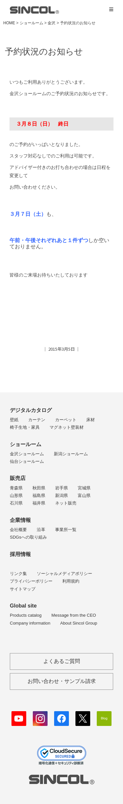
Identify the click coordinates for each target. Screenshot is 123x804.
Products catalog (26, 615)
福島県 (38, 495)
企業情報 (20, 520)
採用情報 (20, 554)
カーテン (36, 419)
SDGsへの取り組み (28, 537)
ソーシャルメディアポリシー (64, 573)
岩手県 (61, 487)
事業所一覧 (65, 529)
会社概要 (18, 529)
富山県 (84, 495)
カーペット (65, 419)
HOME (9, 23)
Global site (23, 605)
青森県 (16, 487)
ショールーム (25, 444)
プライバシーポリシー (31, 581)
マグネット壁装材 (67, 427)
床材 (90, 419)
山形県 (16, 495)
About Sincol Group (78, 623)
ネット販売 (65, 503)
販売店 (18, 478)
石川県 (16, 503)
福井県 (38, 503)
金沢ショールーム (27, 453)
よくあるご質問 (61, 661)
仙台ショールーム (27, 461)
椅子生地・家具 (25, 427)
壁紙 (14, 419)
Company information (30, 623)
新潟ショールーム (71, 453)
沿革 (41, 529)
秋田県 (38, 487)
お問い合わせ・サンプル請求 (62, 681)
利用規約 (70, 581)
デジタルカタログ (31, 410)
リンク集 (18, 573)
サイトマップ (22, 589)
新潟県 (61, 495)
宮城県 (84, 487)
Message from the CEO (73, 615)
